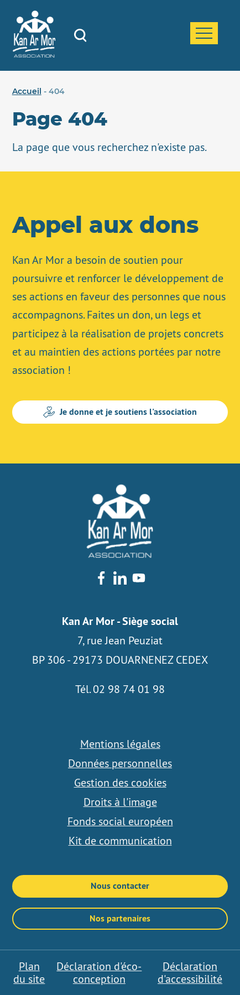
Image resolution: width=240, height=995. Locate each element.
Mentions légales (120, 744)
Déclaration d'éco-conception (99, 972)
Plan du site (29, 972)
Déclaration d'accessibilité (190, 972)
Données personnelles (120, 763)
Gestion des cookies (120, 782)
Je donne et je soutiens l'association (120, 412)
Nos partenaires (120, 918)
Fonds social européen (120, 821)
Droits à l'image (120, 802)
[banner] (34, 54)
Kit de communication (120, 840)
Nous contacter (120, 886)
